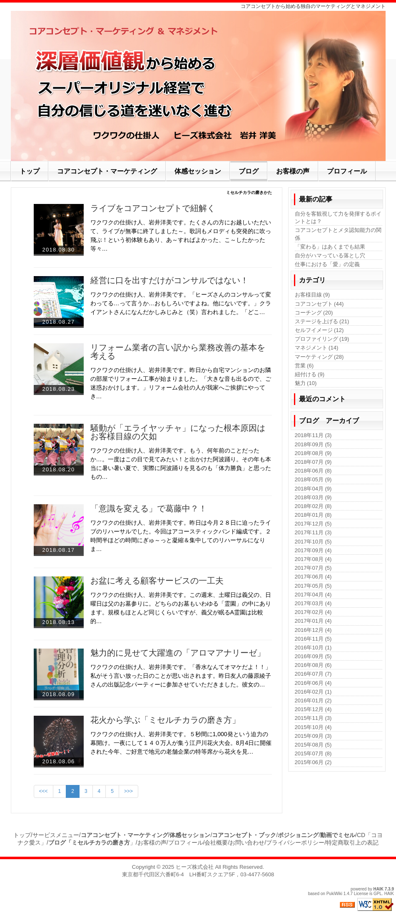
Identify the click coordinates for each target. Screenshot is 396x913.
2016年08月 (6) (313, 665)
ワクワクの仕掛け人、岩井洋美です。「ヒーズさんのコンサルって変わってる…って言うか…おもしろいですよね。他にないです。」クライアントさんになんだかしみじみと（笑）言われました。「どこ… (180, 303)
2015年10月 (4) (313, 727)
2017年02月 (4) (313, 612)
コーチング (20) (314, 312)
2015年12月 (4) (313, 709)
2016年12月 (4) (313, 630)
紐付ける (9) (310, 374)
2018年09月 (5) (313, 444)
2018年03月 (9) (313, 497)
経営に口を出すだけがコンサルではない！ (169, 280)
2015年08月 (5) (313, 745)
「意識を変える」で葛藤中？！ (148, 508)
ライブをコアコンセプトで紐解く (152, 208)
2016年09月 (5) (313, 656)
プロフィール (185, 842)
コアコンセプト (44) (319, 304)
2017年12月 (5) (313, 524)
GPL (378, 893)
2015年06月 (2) (313, 762)
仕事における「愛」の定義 (327, 264)
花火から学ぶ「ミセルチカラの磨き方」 (165, 719)
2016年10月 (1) (313, 647)
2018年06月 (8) (313, 471)
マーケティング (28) (319, 357)
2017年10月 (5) (313, 541)
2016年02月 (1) (313, 692)
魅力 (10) (306, 383)
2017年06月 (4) (313, 576)
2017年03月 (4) (313, 603)
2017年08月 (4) (313, 559)
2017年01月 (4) (313, 621)
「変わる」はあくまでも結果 (330, 247)
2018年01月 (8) (313, 515)
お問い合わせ (246, 842)
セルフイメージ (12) (319, 330)
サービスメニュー (55, 835)
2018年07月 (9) (313, 462)
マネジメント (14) (317, 348)
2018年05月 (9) (313, 479)
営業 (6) (304, 365)
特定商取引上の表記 (352, 842)
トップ (22, 835)
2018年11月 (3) (313, 435)
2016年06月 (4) (313, 683)
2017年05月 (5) (313, 586)
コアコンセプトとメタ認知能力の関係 (338, 234)
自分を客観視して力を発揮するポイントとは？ (338, 217)
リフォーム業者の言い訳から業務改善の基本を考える (177, 351)
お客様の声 (152, 842)
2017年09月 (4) (313, 550)
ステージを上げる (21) (322, 321)
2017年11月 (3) (313, 532)
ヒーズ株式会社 (195, 867)
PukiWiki (334, 893)
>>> (128, 791)
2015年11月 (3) (313, 718)
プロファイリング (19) (322, 339)
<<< (43, 791)
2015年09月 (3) (313, 736)
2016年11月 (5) (313, 639)
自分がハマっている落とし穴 (330, 255)
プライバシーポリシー (295, 842)
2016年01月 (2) (313, 700)
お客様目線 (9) (312, 295)
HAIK (379, 889)
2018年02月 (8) (313, 506)
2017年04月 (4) (313, 594)
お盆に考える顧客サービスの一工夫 (157, 580)
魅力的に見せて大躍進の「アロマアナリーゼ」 (177, 652)
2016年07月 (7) (313, 674)
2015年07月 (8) (313, 753)
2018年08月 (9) (313, 453)
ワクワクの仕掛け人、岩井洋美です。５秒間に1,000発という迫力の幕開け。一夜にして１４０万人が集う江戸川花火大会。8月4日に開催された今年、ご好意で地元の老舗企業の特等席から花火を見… (181, 743)
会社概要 (216, 842)
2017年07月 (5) (313, 568)
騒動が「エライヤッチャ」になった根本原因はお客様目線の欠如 (177, 432)
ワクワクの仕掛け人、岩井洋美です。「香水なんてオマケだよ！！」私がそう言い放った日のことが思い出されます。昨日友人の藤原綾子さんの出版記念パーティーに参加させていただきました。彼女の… (180, 676)
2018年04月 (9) (313, 488)
